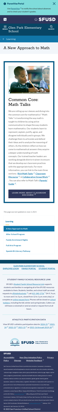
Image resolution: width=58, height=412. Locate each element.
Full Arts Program (13, 245)
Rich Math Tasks (26, 173)
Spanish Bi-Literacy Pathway (18, 251)
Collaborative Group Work (35, 177)
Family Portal (29, 268)
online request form (21, 299)
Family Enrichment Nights (17, 240)
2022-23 (13, 327)
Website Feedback (35, 360)
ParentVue (16, 8)
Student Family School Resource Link (29, 284)
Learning (11, 39)
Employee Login (11, 268)
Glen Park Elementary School (29, 266)
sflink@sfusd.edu (20, 293)
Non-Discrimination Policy (31, 357)
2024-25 (44, 324)
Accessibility (9, 357)
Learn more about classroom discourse (29, 194)
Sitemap (17, 360)
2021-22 (22, 327)
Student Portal (47, 268)
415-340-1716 (39, 293)
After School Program (15, 234)
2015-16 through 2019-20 (41, 327)
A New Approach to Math (17, 228)
